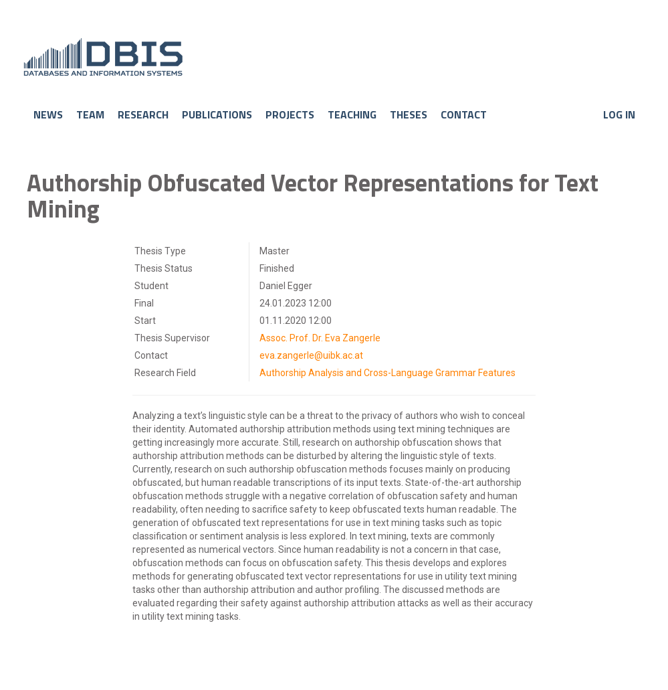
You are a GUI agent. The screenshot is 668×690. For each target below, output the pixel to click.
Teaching (352, 115)
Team (90, 115)
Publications (217, 115)
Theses (408, 115)
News (48, 115)
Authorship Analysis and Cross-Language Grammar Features (387, 372)
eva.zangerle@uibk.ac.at (311, 355)
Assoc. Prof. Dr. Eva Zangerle (319, 338)
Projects (289, 115)
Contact (464, 115)
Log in (619, 115)
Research (143, 115)
